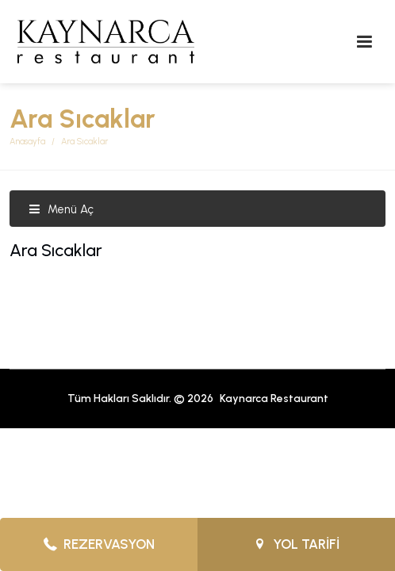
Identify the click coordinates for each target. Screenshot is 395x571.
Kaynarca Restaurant (274, 398)
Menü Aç (61, 209)
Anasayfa (27, 141)
